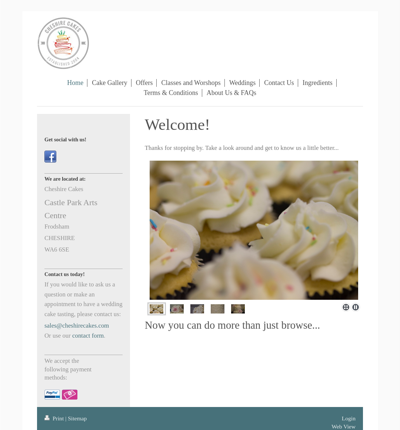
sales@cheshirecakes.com (76, 325)
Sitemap (77, 418)
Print (54, 418)
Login (349, 418)
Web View (343, 426)
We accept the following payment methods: (67, 369)
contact (81, 335)
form (98, 335)
